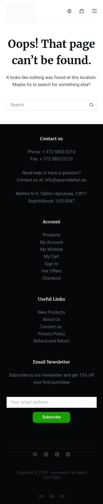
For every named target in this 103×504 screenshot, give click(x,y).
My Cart (51, 256)
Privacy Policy (51, 333)
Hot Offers (51, 271)
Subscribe (51, 417)
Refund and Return (52, 341)
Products (51, 235)
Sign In (51, 263)
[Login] (69, 11)
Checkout (51, 278)
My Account (51, 242)
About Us (51, 319)
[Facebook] (35, 454)
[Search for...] (46, 104)
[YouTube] (68, 454)
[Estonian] (62, 496)
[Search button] (91, 104)
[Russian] (51, 496)
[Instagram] (57, 454)
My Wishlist (51, 249)
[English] (41, 496)
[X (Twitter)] (46, 454)
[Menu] (94, 10)
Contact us (51, 326)
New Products (51, 312)
